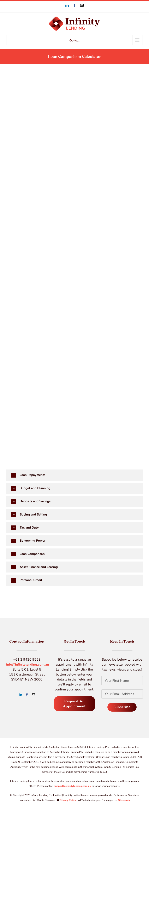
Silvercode (124, 800)
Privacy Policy (68, 800)
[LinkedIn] (20, 694)
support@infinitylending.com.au (72, 786)
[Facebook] (27, 694)
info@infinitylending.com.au (27, 664)
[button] (73, 474)
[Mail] (33, 694)
